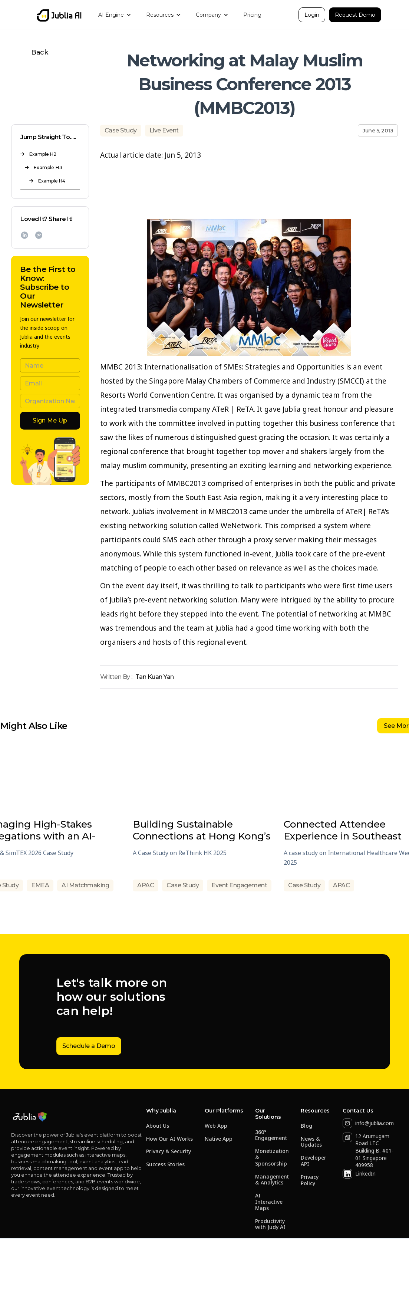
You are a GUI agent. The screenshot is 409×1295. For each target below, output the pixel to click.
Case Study (121, 130)
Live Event (164, 130)
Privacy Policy (310, 1180)
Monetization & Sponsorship (272, 1157)
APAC (145, 885)
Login (311, 14)
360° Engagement (271, 1135)
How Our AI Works (169, 1139)
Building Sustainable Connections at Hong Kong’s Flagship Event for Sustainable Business (202, 830)
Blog (306, 1126)
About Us (157, 1126)
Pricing (252, 14)
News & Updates (311, 1142)
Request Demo (355, 14)
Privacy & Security (168, 1151)
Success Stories (165, 1164)
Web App (216, 1126)
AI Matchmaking (85, 885)
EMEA (40, 885)
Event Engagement (239, 885)
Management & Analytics (272, 1180)
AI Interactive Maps (269, 1202)
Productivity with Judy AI (270, 1224)
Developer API (313, 1161)
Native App (218, 1139)
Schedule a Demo (88, 1045)
